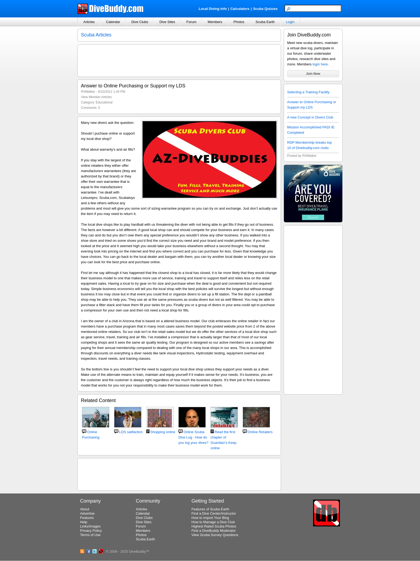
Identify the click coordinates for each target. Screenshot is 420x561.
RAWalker (88, 92)
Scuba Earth (265, 22)
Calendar (113, 22)
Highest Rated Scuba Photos (214, 526)
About (84, 509)
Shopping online (162, 432)
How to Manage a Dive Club (213, 522)
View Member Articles (96, 97)
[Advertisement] (313, 309)
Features (87, 518)
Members (215, 22)
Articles (89, 22)
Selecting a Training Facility (308, 92)
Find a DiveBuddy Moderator (214, 531)
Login (290, 22)
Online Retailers (260, 432)
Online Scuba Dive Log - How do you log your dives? (193, 437)
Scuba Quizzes (265, 9)
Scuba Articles (96, 35)
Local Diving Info (213, 9)
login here (320, 64)
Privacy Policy (91, 531)
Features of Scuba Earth (210, 509)
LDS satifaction (130, 432)
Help (83, 522)
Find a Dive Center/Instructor (214, 513)
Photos (239, 22)
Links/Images (90, 526)
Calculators (239, 9)
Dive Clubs (139, 22)
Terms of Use (90, 535)
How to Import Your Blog (210, 518)
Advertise (87, 513)
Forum (191, 22)
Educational (104, 102)
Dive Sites (167, 22)
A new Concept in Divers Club (310, 117)
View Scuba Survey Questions (215, 535)
